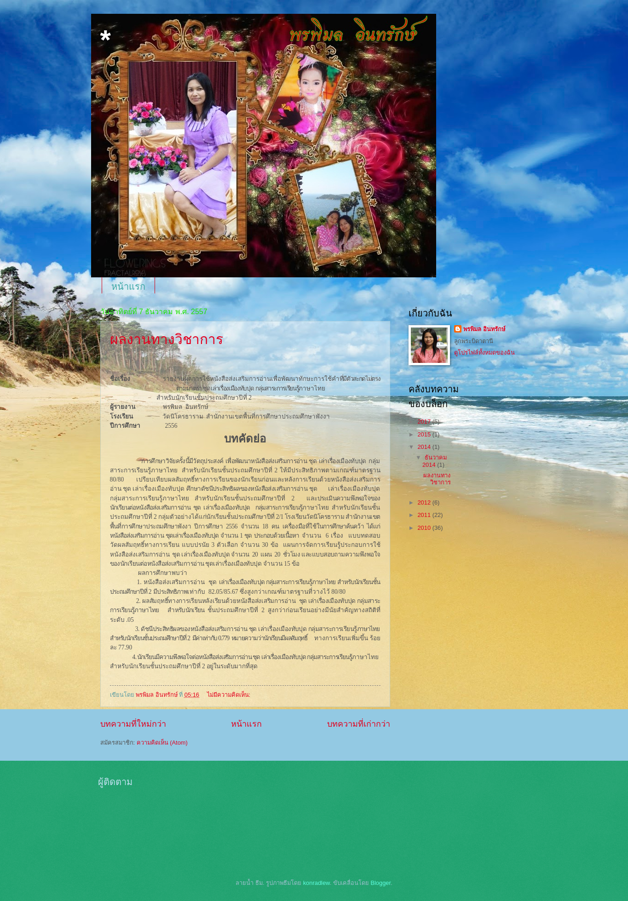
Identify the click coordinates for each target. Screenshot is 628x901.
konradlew (316, 882)
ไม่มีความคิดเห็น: (229, 694)
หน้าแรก (128, 286)
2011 (424, 514)
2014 (424, 446)
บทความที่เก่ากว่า (358, 724)
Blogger (380, 882)
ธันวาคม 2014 (434, 461)
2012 (424, 502)
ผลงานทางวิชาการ (166, 339)
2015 (424, 434)
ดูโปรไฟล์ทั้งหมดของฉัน (484, 352)
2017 (424, 421)
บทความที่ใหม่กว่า (133, 724)
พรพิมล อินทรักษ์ (484, 329)
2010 (424, 527)
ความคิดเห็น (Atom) (162, 742)
